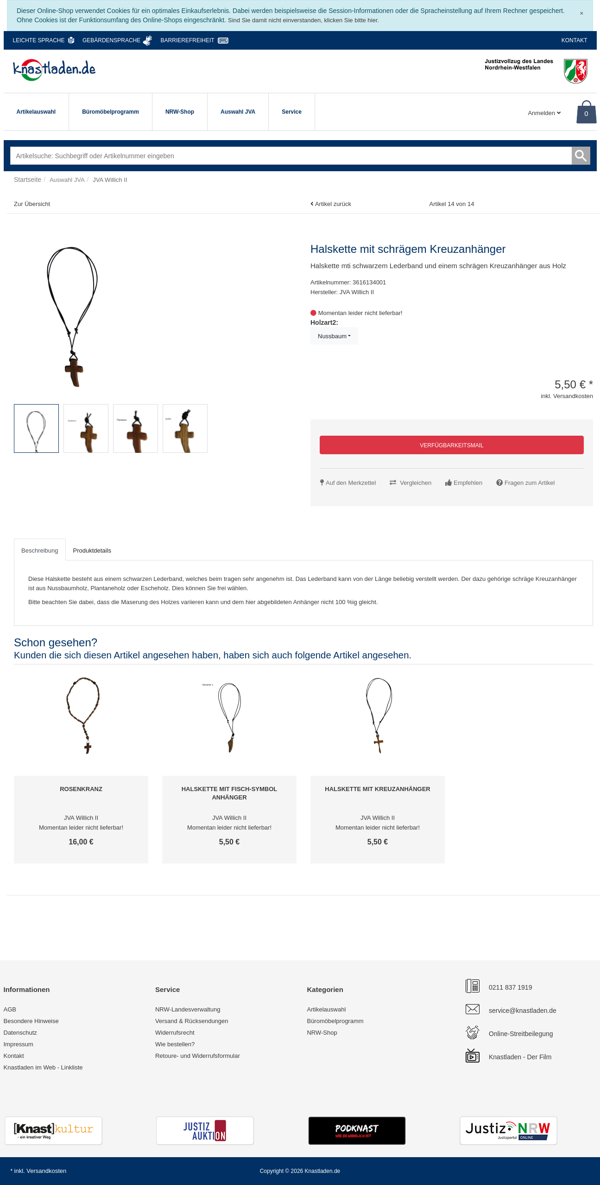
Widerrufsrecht (175, 1032)
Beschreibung (39, 550)
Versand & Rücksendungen (191, 1021)
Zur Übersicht (32, 203)
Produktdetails (92, 550)
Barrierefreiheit (188, 40)
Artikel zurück (333, 203)
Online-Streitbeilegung (521, 1033)
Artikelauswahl (36, 112)
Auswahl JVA (238, 112)
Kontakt (574, 40)
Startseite (27, 179)
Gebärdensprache (111, 40)
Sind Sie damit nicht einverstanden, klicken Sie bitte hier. (303, 20)
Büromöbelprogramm (110, 112)
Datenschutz (20, 1032)
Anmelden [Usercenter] (544, 112)
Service (292, 112)
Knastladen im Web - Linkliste (43, 1067)
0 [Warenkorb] (586, 113)
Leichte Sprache (39, 40)
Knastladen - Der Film (520, 1057)
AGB (10, 1009)
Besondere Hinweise (31, 1021)
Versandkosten (46, 1170)
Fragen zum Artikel (530, 482)
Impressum (18, 1044)
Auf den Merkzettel (351, 482)
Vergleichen (415, 482)
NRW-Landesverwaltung (187, 1009)
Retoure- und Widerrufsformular (197, 1055)
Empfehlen (468, 482)
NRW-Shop (179, 112)
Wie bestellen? (175, 1044)
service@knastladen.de (522, 1010)
